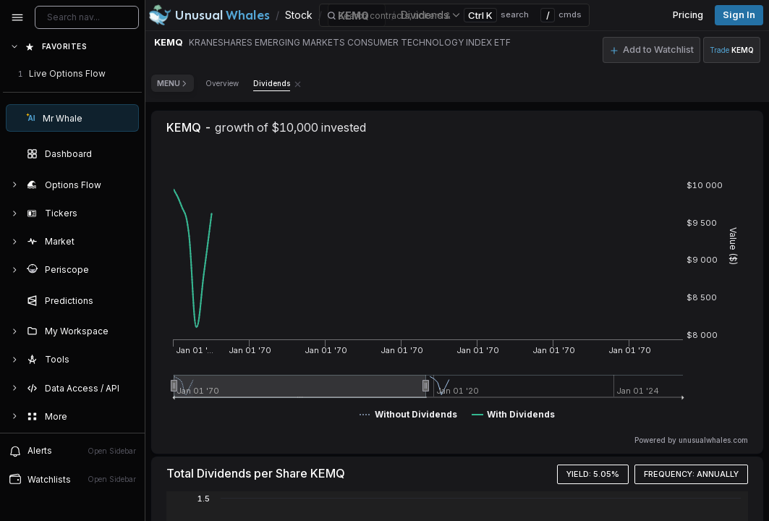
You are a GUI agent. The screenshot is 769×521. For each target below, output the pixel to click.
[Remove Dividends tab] (297, 83)
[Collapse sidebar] (17, 17)
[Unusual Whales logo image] (209, 15)
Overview (222, 83)
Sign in (739, 14)
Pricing (688, 14)
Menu (172, 83)
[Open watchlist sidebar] (72, 479)
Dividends (271, 83)
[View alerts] (72, 450)
